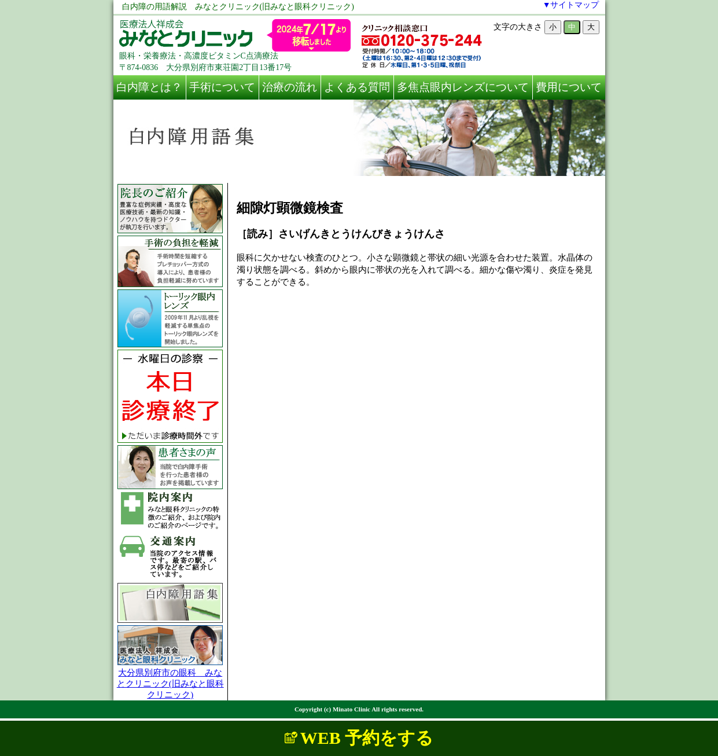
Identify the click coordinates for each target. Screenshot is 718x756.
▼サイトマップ (571, 5)
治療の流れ (289, 87)
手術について (222, 87)
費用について (569, 87)
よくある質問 (357, 87)
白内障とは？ (149, 87)
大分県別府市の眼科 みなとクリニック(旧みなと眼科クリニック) (170, 683)
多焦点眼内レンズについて (463, 87)
